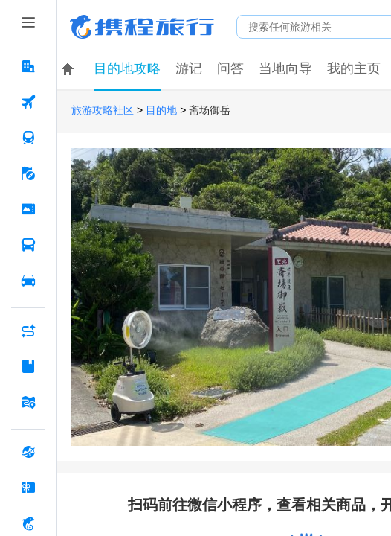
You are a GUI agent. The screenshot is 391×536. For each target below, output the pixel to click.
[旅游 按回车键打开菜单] (28, 173)
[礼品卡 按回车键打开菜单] (28, 487)
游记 (188, 68)
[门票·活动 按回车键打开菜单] (28, 209)
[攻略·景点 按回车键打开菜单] (28, 366)
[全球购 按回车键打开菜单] (28, 452)
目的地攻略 (127, 68)
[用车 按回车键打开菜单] (28, 280)
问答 (230, 68)
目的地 (161, 110)
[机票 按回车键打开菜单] (28, 102)
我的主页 (354, 68)
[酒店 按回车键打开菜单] (28, 66)
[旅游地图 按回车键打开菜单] (28, 402)
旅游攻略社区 (102, 110)
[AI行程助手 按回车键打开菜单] (28, 330)
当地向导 (285, 68)
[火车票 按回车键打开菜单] (28, 137)
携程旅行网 (142, 27)
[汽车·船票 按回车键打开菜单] (28, 245)
